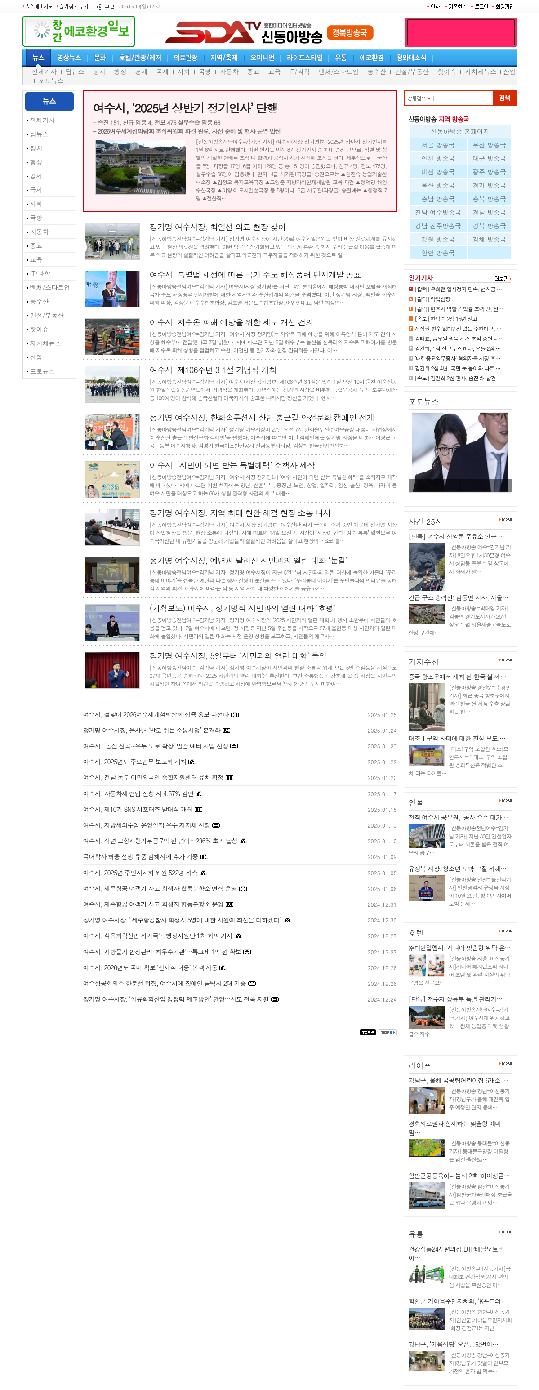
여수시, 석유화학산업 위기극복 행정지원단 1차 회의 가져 (157, 935)
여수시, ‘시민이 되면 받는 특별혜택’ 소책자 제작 (232, 465)
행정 (120, 71)
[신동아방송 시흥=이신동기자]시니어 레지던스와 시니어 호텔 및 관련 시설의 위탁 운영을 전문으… (459, 970)
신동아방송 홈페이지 (460, 131)
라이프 (420, 1065)
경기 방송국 (489, 185)
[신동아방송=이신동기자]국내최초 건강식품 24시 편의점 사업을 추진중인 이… (480, 1276)
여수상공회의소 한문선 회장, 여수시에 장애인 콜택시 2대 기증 (164, 983)
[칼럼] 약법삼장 (432, 299)
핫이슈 (446, 71)
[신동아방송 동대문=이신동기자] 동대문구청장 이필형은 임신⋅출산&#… (479, 1151)
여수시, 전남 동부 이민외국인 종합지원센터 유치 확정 (153, 777)
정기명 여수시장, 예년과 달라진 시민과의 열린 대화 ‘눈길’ (248, 560)
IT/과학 (300, 71)
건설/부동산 (412, 71)
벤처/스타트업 (338, 71)
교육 (274, 71)
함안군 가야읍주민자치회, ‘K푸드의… (458, 1300)
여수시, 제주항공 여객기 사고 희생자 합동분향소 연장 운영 (160, 888)
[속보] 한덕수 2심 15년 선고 (446, 318)
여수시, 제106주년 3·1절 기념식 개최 (213, 369)
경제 (141, 71)
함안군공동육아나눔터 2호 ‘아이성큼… (459, 1175)
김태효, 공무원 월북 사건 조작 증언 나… (459, 338)
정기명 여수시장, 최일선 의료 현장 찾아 (218, 226)
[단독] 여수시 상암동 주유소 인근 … (456, 536)
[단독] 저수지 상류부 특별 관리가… (456, 998)
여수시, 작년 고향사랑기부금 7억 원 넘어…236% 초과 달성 (160, 840)
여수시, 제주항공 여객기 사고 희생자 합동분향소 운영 (153, 904)
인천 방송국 (438, 158)
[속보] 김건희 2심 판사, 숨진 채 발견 (455, 378)
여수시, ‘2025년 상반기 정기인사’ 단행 (185, 108)
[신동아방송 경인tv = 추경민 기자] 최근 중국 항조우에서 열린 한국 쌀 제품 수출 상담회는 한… (480, 699)
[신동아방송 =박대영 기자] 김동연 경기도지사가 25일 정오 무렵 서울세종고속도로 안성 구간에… (460, 620)
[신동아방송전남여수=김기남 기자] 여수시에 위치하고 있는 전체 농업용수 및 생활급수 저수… (459, 1022)
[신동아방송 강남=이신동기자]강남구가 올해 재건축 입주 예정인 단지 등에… (479, 1099)
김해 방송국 (489, 239)
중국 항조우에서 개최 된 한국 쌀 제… (457, 676)
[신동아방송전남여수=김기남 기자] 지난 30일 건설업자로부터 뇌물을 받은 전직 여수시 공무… (460, 840)
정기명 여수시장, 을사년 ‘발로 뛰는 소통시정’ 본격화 (151, 730)
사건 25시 (426, 521)
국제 (162, 71)
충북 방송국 (489, 198)
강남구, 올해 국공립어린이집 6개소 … (458, 1080)
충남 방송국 (438, 198)
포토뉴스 (51, 80)
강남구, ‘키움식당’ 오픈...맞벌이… (454, 1344)
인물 (416, 802)
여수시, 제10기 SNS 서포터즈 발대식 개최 (138, 809)
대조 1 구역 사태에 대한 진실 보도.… (457, 738)
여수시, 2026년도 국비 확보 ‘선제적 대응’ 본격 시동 (150, 967)
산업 (509, 71)
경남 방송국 (489, 212)
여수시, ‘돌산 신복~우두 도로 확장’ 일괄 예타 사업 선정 (155, 745)
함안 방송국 (438, 252)
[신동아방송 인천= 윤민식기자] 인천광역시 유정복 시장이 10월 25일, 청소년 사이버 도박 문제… (480, 891)
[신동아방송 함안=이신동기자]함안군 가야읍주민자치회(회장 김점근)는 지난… (480, 1320)
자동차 (229, 71)
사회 (184, 71)
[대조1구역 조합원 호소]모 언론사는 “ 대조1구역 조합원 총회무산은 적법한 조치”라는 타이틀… (458, 761)
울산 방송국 (438, 185)
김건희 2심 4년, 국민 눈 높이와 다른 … (458, 368)
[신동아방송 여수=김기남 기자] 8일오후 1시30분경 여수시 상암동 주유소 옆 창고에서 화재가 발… (480, 559)
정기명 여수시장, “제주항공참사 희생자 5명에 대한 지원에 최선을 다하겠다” (182, 919)
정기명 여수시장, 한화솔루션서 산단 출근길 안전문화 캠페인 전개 (262, 417)
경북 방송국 (489, 225)
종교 (253, 71)
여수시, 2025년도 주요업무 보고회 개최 (135, 761)
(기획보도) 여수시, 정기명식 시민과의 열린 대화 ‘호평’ (242, 608)
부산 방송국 (489, 144)
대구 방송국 (489, 158)
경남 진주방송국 (438, 225)
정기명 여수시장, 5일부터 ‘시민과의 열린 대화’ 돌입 (238, 655)
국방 (205, 71)
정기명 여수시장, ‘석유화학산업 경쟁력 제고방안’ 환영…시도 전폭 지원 (176, 998)
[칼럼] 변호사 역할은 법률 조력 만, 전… (459, 308)
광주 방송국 (489, 171)
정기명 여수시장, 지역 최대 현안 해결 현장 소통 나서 (240, 512)
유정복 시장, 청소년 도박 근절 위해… (458, 868)
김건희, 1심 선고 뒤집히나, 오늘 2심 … (458, 348)
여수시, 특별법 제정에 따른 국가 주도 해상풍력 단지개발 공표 (255, 274)
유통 (416, 1234)
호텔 (416, 932)
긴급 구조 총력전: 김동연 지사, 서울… (458, 597)
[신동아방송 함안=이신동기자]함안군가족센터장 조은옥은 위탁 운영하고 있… (480, 1194)
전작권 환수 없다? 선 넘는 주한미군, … (458, 328)
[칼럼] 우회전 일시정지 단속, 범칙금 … (458, 289)
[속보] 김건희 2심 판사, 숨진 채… (455, 496)
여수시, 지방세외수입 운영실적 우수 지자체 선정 (146, 824)
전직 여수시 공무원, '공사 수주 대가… (458, 817)
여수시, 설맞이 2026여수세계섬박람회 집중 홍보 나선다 (156, 714)
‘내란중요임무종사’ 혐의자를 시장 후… (457, 358)
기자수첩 (424, 661)
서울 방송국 (438, 144)
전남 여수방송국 (438, 212)
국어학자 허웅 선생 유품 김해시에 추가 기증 (140, 856)
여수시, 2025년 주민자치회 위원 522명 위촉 (140, 872)
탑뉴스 (75, 71)
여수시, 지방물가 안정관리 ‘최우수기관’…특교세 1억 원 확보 (162, 951)
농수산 (376, 71)
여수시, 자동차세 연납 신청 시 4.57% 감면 (138, 793)
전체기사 (44, 71)
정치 (99, 71)
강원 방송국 (438, 239)
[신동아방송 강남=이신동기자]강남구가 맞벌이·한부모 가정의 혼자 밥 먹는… (479, 1363)
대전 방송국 (438, 171)
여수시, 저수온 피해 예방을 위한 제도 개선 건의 (231, 322)
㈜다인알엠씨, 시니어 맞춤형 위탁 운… (460, 947)
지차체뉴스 (480, 71)
